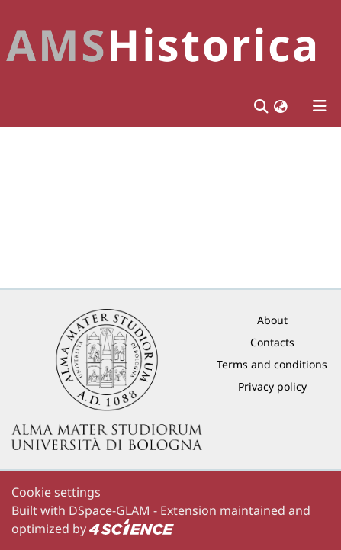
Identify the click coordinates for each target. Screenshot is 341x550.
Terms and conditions (272, 364)
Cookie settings (56, 492)
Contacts (272, 342)
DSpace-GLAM (109, 510)
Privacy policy (272, 386)
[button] (280, 106)
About (272, 320)
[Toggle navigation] (319, 106)
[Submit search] (260, 106)
